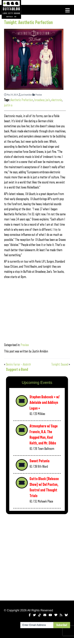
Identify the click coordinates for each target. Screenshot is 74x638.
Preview (37, 95)
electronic (56, 100)
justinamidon (25, 95)
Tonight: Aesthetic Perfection (28, 22)
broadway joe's (42, 100)
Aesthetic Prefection (22, 100)
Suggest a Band (17, 369)
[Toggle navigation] (67, 10)
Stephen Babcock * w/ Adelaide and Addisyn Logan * (45, 402)
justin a (8, 105)
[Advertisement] (37, 556)
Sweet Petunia (39, 461)
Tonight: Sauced (59, 364)
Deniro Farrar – (18, 364)
